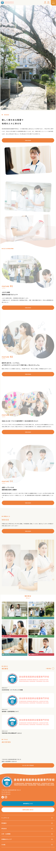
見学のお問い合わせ (28, 809)
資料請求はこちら (28, 803)
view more (28, 140)
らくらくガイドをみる (28, 765)
